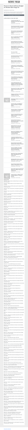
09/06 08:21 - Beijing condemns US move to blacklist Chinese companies (13, 184)
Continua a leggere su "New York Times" (14, 15)
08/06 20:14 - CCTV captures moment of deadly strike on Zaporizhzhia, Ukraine (12, 286)
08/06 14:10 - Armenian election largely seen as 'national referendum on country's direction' (12, 385)
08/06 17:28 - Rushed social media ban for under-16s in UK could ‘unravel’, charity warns (13, 335)
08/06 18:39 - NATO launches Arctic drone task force (11, 305)
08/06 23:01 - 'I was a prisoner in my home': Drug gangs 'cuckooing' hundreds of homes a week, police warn (14, 254)
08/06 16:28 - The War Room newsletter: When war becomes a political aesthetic (13, 348)
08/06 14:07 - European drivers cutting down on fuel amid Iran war (13, 387)
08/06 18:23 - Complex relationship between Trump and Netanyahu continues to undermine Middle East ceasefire (14, 308)
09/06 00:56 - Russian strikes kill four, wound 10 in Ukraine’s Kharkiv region (14, 244)
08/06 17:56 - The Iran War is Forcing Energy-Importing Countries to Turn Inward (14, 330)
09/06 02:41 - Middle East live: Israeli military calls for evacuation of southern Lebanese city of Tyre (14, 232)
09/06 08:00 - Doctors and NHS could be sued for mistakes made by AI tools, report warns (14, 186)
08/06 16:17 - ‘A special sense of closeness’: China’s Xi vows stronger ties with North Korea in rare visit (14, 350)
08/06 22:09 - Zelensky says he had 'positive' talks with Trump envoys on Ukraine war (14, 266)
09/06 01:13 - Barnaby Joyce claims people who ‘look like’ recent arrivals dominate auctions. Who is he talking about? (13, 242)
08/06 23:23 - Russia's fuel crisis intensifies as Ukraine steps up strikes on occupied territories (13, 252)
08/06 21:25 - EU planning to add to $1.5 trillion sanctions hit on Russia (13, 276)
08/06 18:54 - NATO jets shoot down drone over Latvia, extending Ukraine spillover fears (13, 301)
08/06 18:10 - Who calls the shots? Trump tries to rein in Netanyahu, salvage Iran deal (14, 328)
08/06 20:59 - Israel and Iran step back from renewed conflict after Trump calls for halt (13, 281)
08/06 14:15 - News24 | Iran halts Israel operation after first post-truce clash (13, 382)
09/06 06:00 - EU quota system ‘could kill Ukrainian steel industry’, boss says (13, 204)
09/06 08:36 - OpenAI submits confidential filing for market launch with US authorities (13, 181)
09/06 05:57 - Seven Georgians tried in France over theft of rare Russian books (13, 206)
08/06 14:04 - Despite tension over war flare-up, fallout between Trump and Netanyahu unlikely (13, 392)
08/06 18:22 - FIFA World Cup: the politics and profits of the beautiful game (14, 310)
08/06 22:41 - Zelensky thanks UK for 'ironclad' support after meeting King (14, 259)
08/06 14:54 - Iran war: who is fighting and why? (11, 371)
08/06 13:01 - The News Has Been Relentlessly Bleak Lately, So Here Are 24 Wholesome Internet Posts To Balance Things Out (14, 402)
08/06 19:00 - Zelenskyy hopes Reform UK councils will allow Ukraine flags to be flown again (14, 296)
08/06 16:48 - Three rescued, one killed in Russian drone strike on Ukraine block (13, 339)
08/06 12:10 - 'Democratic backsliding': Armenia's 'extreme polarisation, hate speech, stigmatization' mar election (12, 413)
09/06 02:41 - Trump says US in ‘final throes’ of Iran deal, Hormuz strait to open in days (13, 234)
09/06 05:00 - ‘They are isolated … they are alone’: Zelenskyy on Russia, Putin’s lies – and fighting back (13, 219)
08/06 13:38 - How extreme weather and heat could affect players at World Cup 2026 (14, 397)
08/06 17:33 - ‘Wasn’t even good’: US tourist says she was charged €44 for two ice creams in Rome (13, 333)
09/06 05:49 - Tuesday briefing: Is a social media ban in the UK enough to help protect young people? (13, 212)
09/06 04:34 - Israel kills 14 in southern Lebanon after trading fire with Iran (13, 224)
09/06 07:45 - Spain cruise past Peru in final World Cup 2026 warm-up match (14, 189)
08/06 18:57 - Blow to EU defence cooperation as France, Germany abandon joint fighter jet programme (13, 299)
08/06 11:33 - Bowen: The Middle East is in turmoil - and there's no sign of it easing (13, 420)
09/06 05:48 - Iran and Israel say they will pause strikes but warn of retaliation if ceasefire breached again (14, 214)
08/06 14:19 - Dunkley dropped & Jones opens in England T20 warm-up (14, 380)
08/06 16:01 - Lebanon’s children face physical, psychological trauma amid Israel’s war (14, 358)
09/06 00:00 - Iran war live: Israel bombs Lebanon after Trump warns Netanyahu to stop (14, 247)
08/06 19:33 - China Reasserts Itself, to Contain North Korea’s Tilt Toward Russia (13, 294)
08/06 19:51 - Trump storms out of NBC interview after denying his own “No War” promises (13, 291)
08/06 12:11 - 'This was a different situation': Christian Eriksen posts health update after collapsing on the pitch (14, 410)
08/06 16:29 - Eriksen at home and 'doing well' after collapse (13, 345)
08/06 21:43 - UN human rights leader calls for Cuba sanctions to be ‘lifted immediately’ (14, 271)
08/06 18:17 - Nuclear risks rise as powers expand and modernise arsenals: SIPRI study (13, 320)
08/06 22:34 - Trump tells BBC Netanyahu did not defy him (12, 263)
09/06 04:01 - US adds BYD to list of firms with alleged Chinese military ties (13, 229)
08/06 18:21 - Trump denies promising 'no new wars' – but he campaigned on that (13, 318)
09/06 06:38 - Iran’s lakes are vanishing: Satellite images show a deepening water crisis (13, 199)
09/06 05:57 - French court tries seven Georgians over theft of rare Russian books (13, 209)
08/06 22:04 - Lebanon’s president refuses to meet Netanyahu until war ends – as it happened (14, 268)
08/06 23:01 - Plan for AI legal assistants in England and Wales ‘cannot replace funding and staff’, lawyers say (13, 257)
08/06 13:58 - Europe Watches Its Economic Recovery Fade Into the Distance (13, 394)
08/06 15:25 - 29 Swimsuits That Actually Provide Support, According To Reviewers (14, 369)
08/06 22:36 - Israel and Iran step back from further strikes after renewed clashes (13, 262)
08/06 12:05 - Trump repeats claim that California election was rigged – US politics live (13, 415)
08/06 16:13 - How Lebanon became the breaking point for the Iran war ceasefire (14, 353)
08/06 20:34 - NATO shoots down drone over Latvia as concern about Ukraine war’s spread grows (14, 283)
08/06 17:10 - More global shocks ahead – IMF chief (11, 337)
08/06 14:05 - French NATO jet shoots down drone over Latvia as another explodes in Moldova (13, 389)
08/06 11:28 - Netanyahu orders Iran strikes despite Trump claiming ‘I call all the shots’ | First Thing (14, 423)
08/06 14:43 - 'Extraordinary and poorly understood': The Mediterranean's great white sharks (12, 375)
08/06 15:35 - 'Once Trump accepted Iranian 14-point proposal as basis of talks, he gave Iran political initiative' (13, 364)
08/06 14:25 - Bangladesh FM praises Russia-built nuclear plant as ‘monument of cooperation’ (13, 377)
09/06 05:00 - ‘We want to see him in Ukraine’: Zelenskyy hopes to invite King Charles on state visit (13, 222)
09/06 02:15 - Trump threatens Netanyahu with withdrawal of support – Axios (13, 239)
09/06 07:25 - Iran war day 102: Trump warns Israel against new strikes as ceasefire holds (13, 194)
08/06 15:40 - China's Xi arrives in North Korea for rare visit (12, 362)
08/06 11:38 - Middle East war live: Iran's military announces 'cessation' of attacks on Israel (12, 418)
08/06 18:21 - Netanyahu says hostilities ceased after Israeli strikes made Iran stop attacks (13, 315)
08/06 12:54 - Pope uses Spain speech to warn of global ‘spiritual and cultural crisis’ (14, 404)
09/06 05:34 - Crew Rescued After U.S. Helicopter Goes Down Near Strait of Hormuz (13, 217)
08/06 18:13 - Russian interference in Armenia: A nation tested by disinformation (13, 325)
